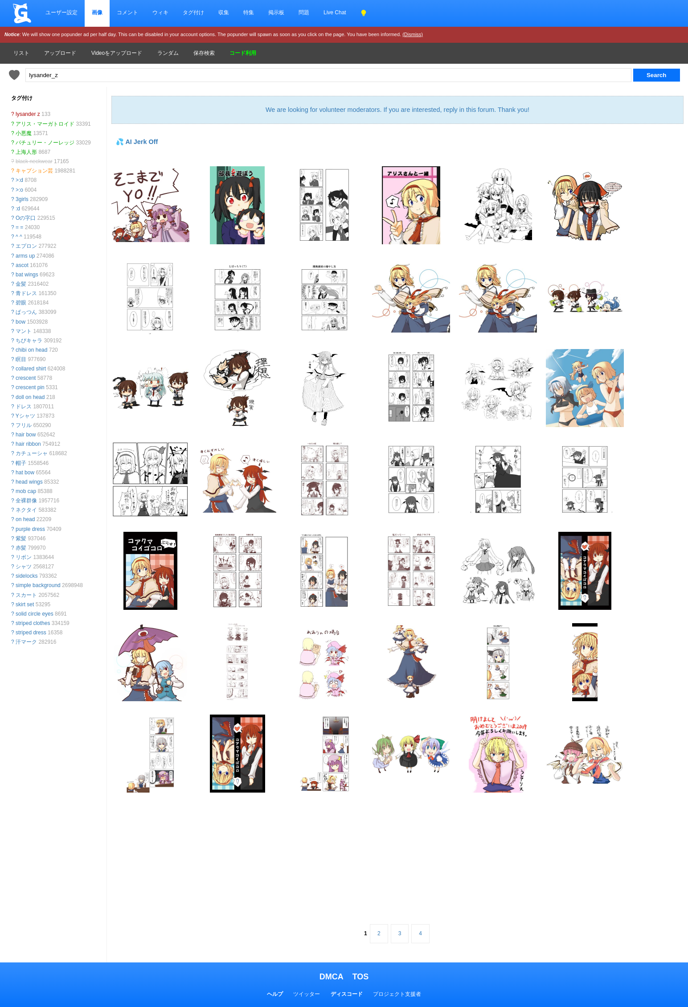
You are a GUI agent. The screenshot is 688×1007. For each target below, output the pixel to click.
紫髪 (21, 538)
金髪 (21, 284)
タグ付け (193, 12)
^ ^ (19, 237)
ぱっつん (26, 312)
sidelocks (26, 576)
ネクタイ (26, 510)
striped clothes (33, 623)
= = (19, 227)
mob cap (26, 491)
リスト (21, 53)
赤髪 (21, 548)
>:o (19, 190)
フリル (24, 425)
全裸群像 (26, 500)
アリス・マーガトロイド (45, 124)
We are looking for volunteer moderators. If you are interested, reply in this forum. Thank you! (397, 109)
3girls (22, 199)
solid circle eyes (34, 614)
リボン (24, 557)
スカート (26, 595)
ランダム (168, 53)
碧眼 (21, 303)
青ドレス (26, 293)
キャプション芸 (34, 171)
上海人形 (26, 152)
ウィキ (160, 12)
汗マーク (26, 642)
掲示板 (276, 12)
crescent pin (30, 387)
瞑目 (21, 359)
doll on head (30, 397)
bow (20, 322)
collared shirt (31, 369)
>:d (19, 180)
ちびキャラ (29, 340)
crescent (26, 378)
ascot (22, 265)
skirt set (25, 604)
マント (24, 331)
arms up (25, 256)
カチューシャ (32, 453)
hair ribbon (28, 444)
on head (25, 519)
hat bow (25, 472)
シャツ (24, 566)
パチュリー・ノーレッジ (45, 143)
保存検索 (204, 53)
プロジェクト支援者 (397, 994)
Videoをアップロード (116, 53)
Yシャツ (25, 416)
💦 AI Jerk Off (137, 141)
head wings (29, 482)
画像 (97, 12)
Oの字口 (26, 218)
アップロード (60, 53)
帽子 (21, 463)
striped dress (31, 632)
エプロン (26, 246)
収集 (223, 12)
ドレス (24, 406)
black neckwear (34, 161)
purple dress (30, 529)
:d (18, 209)
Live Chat (335, 12)
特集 (248, 12)
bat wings (27, 274)
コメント (127, 12)
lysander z (28, 114)
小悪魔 (24, 133)
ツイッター (306, 994)
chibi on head (31, 350)
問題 (304, 12)
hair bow (26, 435)
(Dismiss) (412, 34)
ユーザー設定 (61, 12)
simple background (38, 585)
